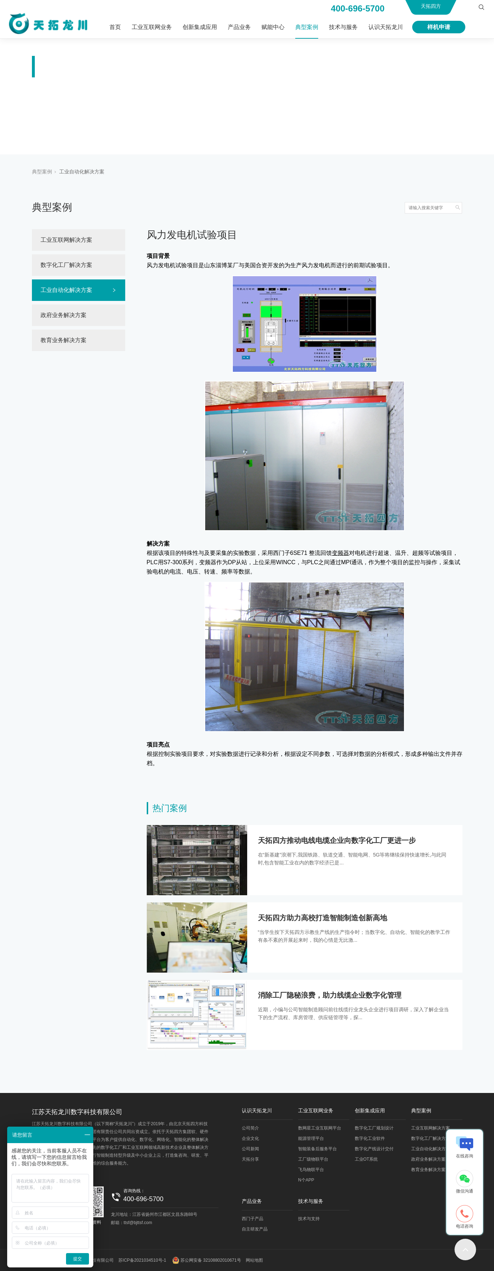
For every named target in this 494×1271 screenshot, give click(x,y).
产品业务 (239, 27)
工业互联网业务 (152, 27)
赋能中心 (273, 27)
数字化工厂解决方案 (66, 265)
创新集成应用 (200, 27)
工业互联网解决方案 (66, 240)
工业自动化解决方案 (81, 171)
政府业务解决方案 (63, 315)
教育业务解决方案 (63, 340)
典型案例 (306, 27)
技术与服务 (343, 27)
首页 (115, 27)
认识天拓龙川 (385, 27)
